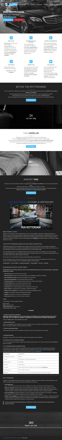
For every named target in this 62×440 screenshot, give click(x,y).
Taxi (9, 319)
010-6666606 (31, 310)
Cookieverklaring (6, 263)
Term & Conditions (15, 263)
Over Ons (41, 263)
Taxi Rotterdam (45, 367)
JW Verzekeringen (24, 437)
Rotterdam (35, 238)
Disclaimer (46, 263)
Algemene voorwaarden (24, 263)
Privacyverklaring (34, 263)
